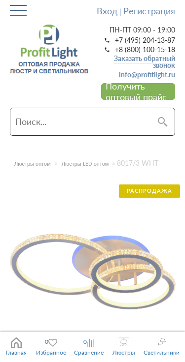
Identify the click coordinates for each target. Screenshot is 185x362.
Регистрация (149, 10)
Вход (107, 10)
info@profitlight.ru (147, 74)
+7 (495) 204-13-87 (145, 40)
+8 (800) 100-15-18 (145, 49)
